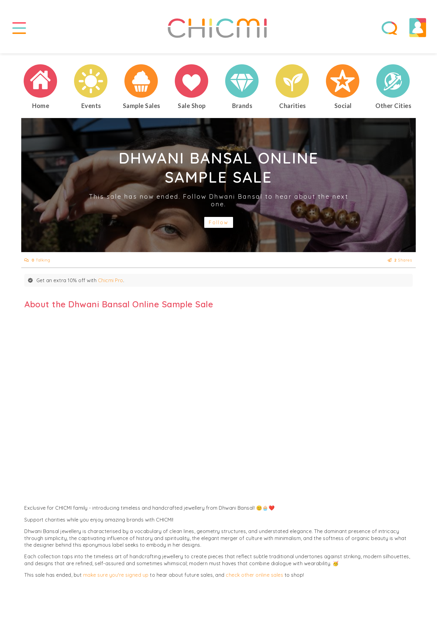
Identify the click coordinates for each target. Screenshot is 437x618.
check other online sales (254, 575)
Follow (219, 223)
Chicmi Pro (110, 280)
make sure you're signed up (116, 575)
